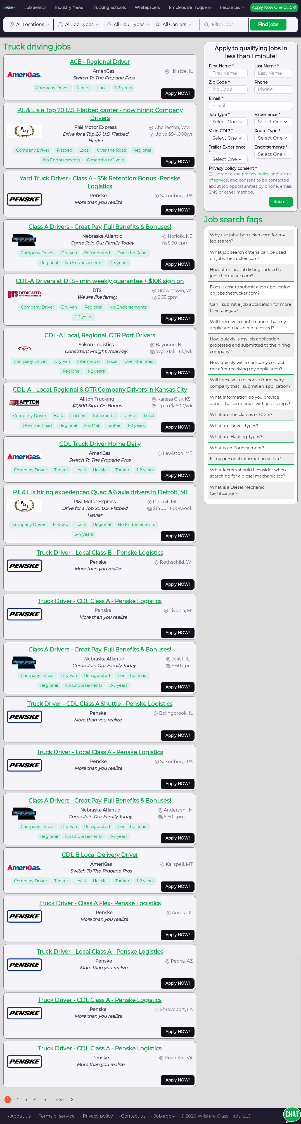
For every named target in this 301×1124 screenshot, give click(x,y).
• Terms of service (55, 1116)
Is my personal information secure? (246, 458)
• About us (19, 1116)
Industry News (69, 7)
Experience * (267, 114)
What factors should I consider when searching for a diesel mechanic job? (248, 473)
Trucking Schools (109, 7)
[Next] (72, 1099)
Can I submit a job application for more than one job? (250, 307)
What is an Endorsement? (237, 447)
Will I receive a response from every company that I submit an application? (250, 383)
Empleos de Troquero (190, 7)
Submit (281, 201)
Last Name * (266, 66)
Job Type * (219, 114)
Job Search (35, 7)
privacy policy (255, 174)
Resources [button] (230, 7)
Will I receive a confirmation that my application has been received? (248, 325)
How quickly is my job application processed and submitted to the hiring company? (250, 345)
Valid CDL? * (221, 130)
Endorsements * (270, 147)
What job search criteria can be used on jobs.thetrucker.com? (248, 255)
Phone (261, 82)
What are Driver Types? (234, 425)
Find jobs (268, 24)
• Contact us (132, 1116)
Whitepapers (147, 7)
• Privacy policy (96, 1116)
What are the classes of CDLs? (241, 414)
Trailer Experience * (227, 150)
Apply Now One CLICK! (274, 7)
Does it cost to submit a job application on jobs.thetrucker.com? (250, 290)
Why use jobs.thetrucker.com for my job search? (247, 238)
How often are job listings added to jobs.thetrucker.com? (246, 273)
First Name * (221, 66)
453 (60, 1099)
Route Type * (267, 130)
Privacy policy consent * (233, 168)
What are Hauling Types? (236, 436)
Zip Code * (219, 82)
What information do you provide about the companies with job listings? (250, 400)
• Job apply (163, 1116)
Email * (216, 98)
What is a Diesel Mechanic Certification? (237, 490)
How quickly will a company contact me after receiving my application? (247, 365)
